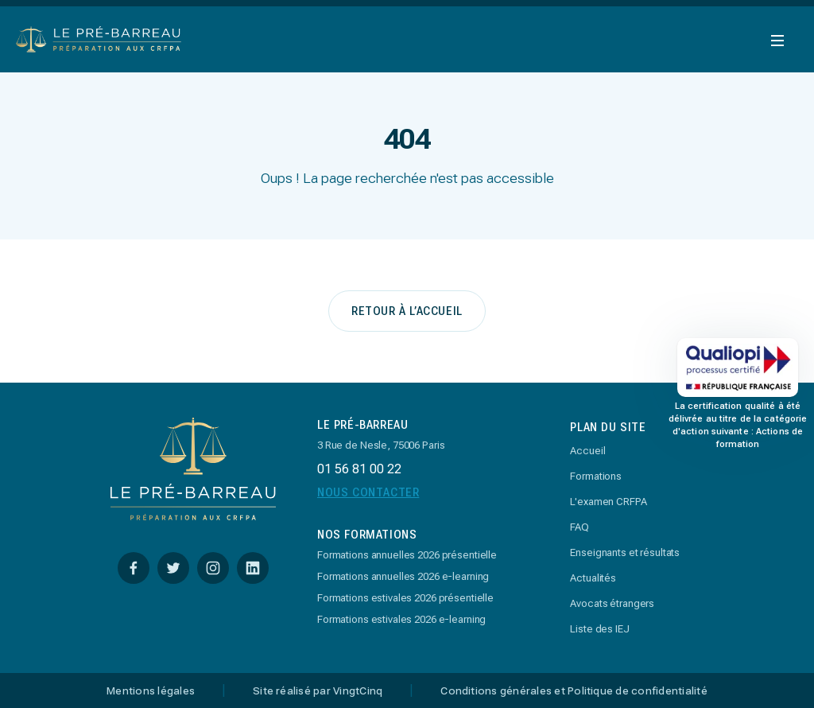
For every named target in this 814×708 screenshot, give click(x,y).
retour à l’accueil (407, 311)
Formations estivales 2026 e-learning (401, 619)
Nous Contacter (368, 492)
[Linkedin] (253, 568)
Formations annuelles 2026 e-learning (403, 576)
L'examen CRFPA (608, 502)
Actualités (593, 578)
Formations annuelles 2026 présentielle (407, 555)
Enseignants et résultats (625, 552)
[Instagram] (213, 568)
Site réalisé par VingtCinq (317, 691)
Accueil (587, 451)
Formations (596, 476)
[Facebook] (133, 568)
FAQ (579, 527)
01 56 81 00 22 (359, 469)
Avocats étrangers (612, 603)
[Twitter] (173, 568)
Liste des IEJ (599, 629)
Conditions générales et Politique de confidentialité (573, 691)
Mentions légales (151, 691)
